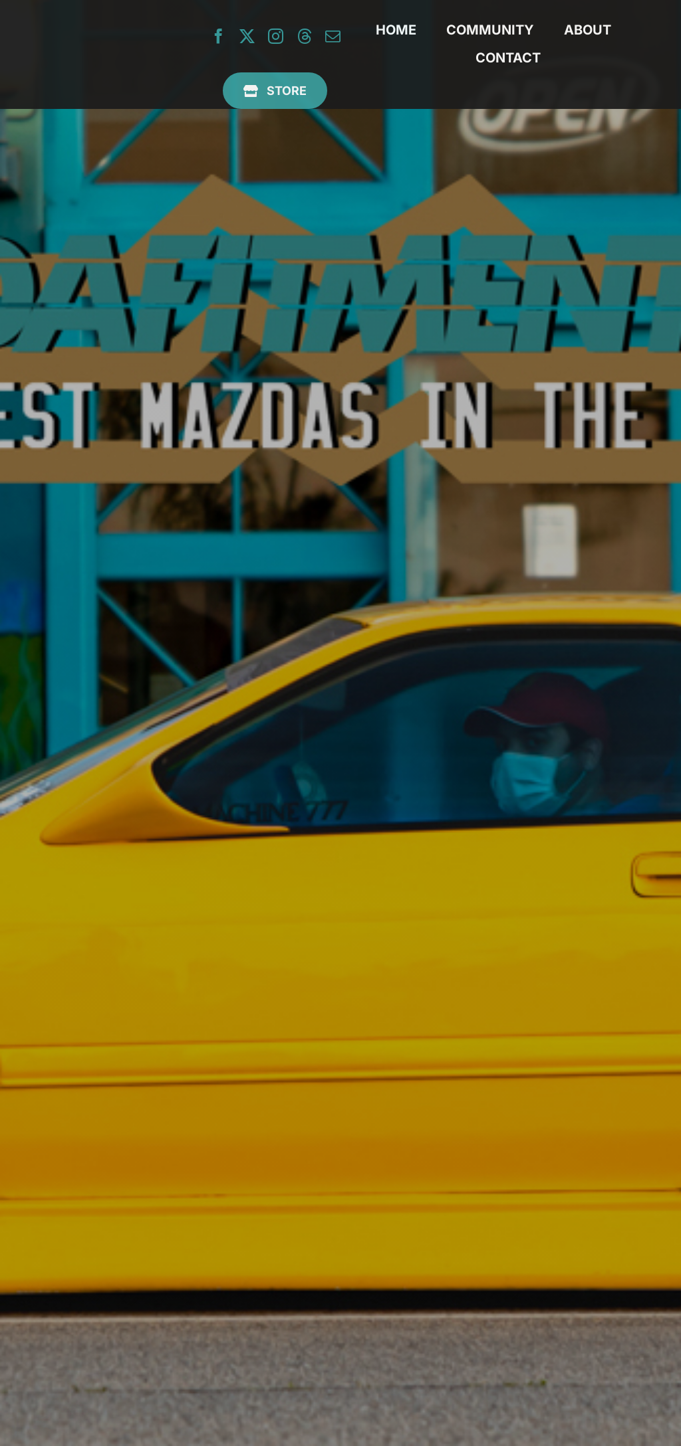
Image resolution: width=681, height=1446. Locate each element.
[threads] (304, 36)
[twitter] (247, 36)
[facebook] (218, 36)
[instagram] (275, 36)
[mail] (332, 36)
